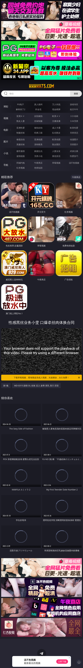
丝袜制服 (38, 121)
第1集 (6, 385)
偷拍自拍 (38, 127)
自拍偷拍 (38, 116)
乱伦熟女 (56, 132)
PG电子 (20, 104)
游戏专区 (74, 104)
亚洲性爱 (20, 127)
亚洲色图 (38, 139)
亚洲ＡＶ (20, 116)
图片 (6, 141)
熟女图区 (56, 144)
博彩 (6, 106)
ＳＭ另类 (74, 121)
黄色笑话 (56, 156)
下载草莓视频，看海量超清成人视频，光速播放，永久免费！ (47, 377)
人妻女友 (56, 151)
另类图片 (74, 144)
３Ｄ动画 (74, 116)
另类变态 (74, 132)
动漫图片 (74, 139)
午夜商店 (38, 162)
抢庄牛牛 (74, 109)
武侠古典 (74, 151)
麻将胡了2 (20, 109)
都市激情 (20, 151)
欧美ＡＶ (56, 116)
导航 (6, 165)
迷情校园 (20, 156)
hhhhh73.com (41, 86)
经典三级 (38, 132)
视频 (6, 118)
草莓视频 (56, 162)
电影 (6, 129)
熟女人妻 (20, 121)
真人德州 (38, 104)
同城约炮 (20, 162)
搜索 (76, 93)
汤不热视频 (74, 162)
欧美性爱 (74, 127)
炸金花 (38, 109)
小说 (6, 153)
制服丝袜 (20, 132)
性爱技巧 (74, 156)
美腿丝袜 (20, 144)
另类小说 (38, 156)
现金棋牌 (56, 109)
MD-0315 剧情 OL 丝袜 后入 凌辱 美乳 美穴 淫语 (36, 385)
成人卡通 (56, 127)
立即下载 (62, 661)
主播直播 (56, 121)
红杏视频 (20, 167)
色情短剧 (38, 167)
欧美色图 (56, 139)
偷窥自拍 (20, 139)
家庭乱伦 (38, 151)
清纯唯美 (38, 144)
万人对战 (56, 104)
